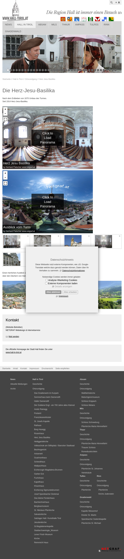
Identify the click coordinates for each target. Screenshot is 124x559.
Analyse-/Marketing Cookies (62, 280)
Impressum (63, 296)
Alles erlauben (70, 292)
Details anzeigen (63, 286)
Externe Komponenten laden (62, 283)
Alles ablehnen (53, 292)
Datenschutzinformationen (73, 270)
